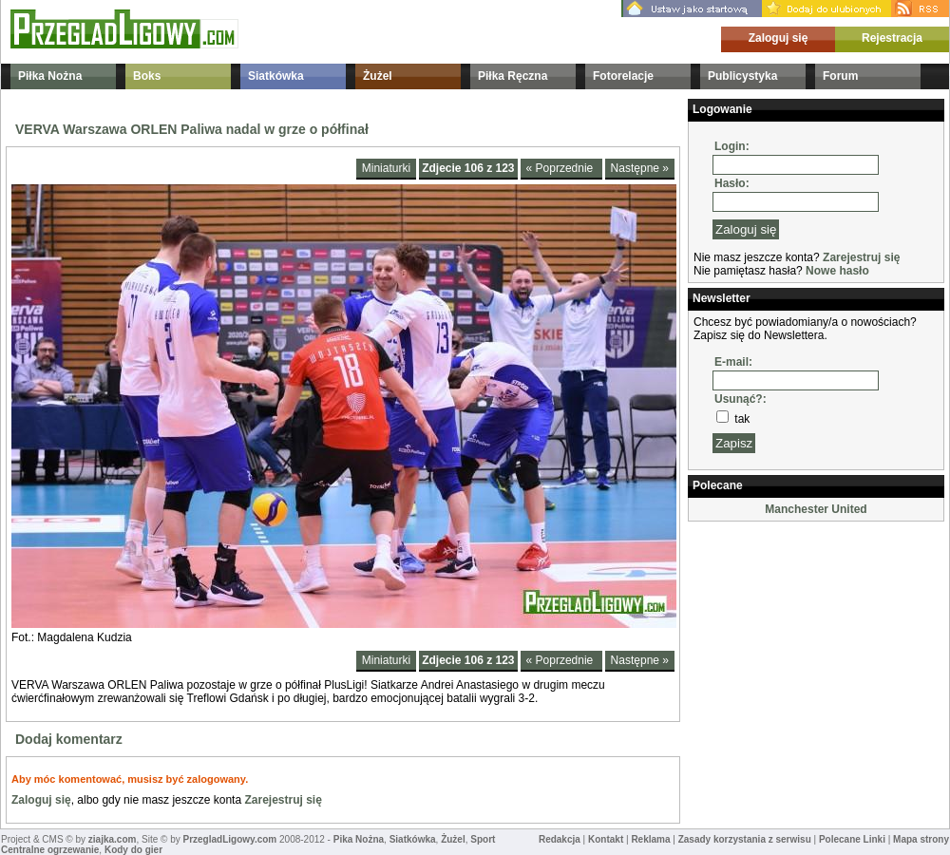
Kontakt (605, 839)
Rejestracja (892, 38)
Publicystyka (742, 76)
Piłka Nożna (50, 76)
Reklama (650, 839)
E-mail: (733, 362)
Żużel (377, 76)
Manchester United (815, 509)
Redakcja (559, 839)
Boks (147, 76)
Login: (732, 146)
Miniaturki (386, 168)
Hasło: (732, 183)
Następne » (640, 168)
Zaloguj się (778, 38)
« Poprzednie (561, 168)
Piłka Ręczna (512, 76)
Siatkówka (276, 76)
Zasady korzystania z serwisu (744, 839)
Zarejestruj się (282, 800)
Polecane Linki (852, 839)
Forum (840, 76)
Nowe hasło (837, 270)
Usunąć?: (740, 399)
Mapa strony (921, 839)
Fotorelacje (623, 76)
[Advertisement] (783, 621)
